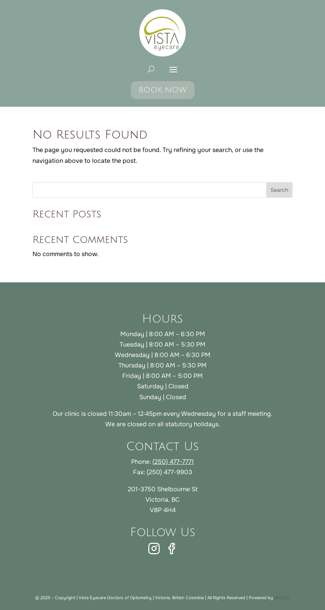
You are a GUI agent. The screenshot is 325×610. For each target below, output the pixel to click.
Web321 (282, 597)
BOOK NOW (163, 90)
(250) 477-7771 (173, 462)
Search (279, 189)
